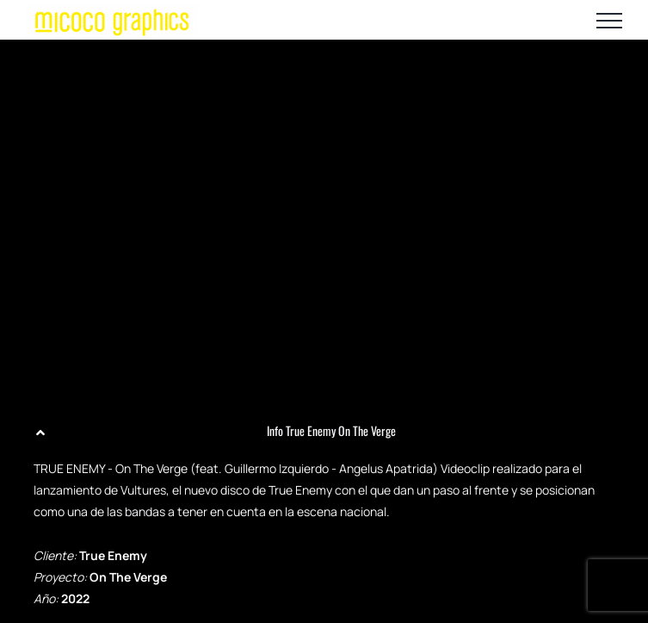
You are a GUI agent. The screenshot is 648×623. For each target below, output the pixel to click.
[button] (324, 431)
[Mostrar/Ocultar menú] (609, 20)
